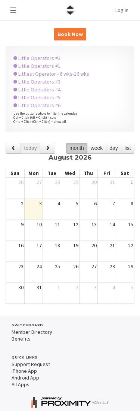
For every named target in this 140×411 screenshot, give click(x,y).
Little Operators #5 (36, 97)
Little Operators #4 (36, 89)
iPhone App (24, 371)
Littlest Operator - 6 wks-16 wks (51, 73)
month (76, 148)
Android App (25, 377)
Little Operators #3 (36, 81)
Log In (121, 10)
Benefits (21, 338)
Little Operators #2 (36, 58)
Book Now (70, 34)
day (113, 148)
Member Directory (32, 332)
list (127, 148)
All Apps (20, 384)
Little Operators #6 (36, 105)
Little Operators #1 (36, 66)
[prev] (13, 148)
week (97, 148)
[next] (47, 148)
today (30, 148)
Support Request (31, 364)
